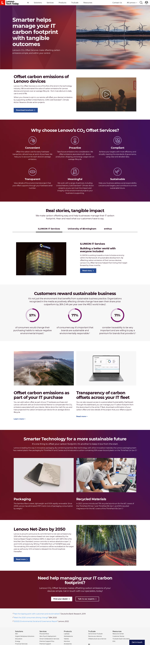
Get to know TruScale (95, 634)
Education (18, 639)
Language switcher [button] (146, 2)
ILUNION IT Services (49, 228)
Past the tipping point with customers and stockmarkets (37, 614)
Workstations (68, 636)
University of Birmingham (82, 228)
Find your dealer (60, 599)
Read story (87, 271)
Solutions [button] (38, 3)
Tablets (66, 639)
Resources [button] (87, 3)
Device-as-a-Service (95, 636)
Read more (81, 416)
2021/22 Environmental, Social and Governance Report (35, 621)
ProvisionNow (44, 634)
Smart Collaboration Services (49, 639)
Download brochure (24, 110)
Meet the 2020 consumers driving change (31, 618)
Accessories (68, 644)
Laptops (66, 634)
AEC (16, 634)
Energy (17, 641)
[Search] (141, 2)
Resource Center (118, 634)
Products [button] (62, 3)
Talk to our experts (86, 599)
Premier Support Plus (47, 641)
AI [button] (28, 3)
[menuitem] (137, 642)
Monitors (67, 641)
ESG (114, 641)
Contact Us (117, 3)
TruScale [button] (74, 3)
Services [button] (50, 3)
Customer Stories (118, 636)
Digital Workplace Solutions (24, 636)
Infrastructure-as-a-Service (97, 639)
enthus (108, 228)
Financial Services (21, 644)
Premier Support (45, 644)
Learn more (19, 419)
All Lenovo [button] (132, 3)
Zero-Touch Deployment (48, 636)
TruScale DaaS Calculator (121, 639)
